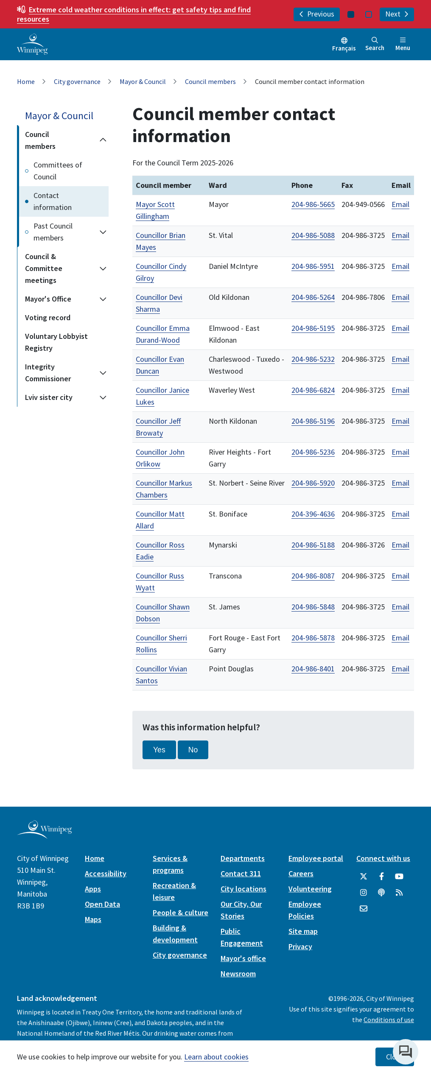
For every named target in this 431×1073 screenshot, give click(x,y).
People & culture (180, 912)
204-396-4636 (313, 514)
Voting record (47, 317)
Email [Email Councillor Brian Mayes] (400, 235)
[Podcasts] (381, 893)
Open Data (102, 904)
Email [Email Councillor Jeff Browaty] (400, 421)
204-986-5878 (313, 638)
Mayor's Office (48, 299)
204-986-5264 (313, 297)
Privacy (300, 946)
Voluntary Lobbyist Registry (56, 342)
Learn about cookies (216, 1057)
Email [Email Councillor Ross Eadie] (400, 545)
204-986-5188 (313, 545)
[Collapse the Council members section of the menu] (103, 140)
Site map (303, 931)
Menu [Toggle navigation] (402, 44)
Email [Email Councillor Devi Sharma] (400, 297)
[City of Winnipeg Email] (363, 909)
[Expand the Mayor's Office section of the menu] (103, 299)
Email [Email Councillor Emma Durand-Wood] (400, 328)
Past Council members (53, 232)
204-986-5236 (313, 452)
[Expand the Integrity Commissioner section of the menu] (103, 373)
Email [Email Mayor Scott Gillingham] (400, 204)
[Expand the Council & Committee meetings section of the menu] (103, 268)
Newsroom (238, 973)
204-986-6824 (313, 390)
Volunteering (310, 889)
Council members (210, 81)
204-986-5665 (313, 204)
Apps (93, 889)
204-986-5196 (313, 421)
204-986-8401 (313, 668)
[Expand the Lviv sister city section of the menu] (103, 397)
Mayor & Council (143, 81)
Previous (316, 14)
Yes (159, 750)
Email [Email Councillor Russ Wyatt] (400, 576)
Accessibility (105, 873)
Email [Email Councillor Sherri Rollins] (400, 638)
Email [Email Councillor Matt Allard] (400, 514)
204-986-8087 (313, 576)
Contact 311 (241, 873)
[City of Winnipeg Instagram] (363, 893)
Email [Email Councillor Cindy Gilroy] (400, 266)
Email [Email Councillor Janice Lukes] (400, 390)
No (193, 750)
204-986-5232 (313, 359)
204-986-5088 (313, 235)
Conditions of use (389, 1019)
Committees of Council (58, 171)
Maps (93, 919)
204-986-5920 (313, 483)
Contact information (53, 201)
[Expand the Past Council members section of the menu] (103, 232)
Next (397, 14)
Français (344, 48)
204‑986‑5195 (313, 328)
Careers (300, 873)
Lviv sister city (49, 397)
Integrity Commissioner (48, 372)
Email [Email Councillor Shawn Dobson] (400, 607)
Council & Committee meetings (43, 268)
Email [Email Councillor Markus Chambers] (400, 483)
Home (26, 81)
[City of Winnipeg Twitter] (363, 876)
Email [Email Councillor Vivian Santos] (400, 668)
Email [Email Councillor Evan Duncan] (400, 359)
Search (374, 44)
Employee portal (315, 858)
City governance (77, 81)
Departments (243, 858)
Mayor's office (243, 958)
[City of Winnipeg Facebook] (381, 876)
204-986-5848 (313, 607)
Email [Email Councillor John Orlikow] (400, 452)
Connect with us (383, 858)
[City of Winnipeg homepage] (44, 836)
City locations (243, 889)
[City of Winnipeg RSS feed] (399, 893)
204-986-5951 (313, 266)
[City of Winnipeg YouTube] (399, 876)
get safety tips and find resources (134, 14)
